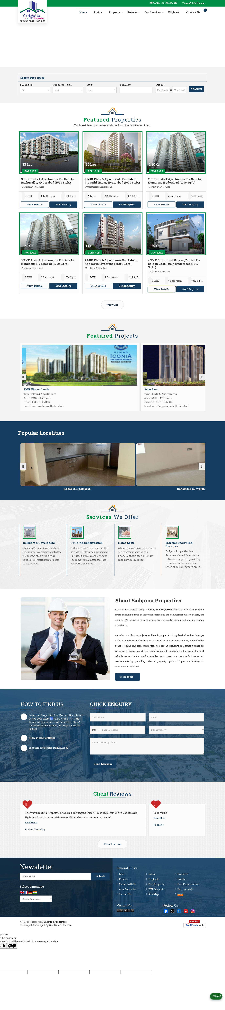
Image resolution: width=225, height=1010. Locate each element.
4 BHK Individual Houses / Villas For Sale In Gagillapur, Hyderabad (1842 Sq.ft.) (174, 263)
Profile (98, 12)
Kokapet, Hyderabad (75, 492)
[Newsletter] (55, 896)
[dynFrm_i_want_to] (176, 736)
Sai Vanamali (33, 389)
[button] (193, 3)
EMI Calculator (157, 909)
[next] (202, 379)
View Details (34, 204)
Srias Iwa (124, 389)
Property (116, 12)
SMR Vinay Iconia (83, 389)
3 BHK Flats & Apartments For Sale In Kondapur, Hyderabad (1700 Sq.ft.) (47, 262)
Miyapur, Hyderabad (37, 492)
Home (83, 12)
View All (112, 304)
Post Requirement (188, 904)
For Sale (30, 171)
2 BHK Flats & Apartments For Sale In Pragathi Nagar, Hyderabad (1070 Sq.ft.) (112, 180)
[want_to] (35, 90)
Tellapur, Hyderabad (150, 492)
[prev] (23, 379)
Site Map (153, 914)
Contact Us (193, 12)
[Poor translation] (12, 966)
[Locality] (136, 90)
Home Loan (126, 549)
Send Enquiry (63, 204)
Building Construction (87, 549)
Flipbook (173, 12)
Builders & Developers (39, 549)
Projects (133, 12)
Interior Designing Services (179, 551)
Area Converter (127, 909)
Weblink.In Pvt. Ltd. (60, 945)
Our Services (154, 12)
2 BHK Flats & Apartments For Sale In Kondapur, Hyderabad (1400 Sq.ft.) (174, 180)
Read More (31, 833)
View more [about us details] (126, 683)
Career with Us (127, 904)
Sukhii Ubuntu (174, 389)
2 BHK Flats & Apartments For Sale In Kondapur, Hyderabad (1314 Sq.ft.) (111, 262)
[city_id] (102, 90)
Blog (121, 894)
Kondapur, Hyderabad (187, 492)
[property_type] (68, 90)
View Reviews (112, 864)
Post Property (156, 904)
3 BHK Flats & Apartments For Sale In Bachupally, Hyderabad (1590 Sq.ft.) (47, 180)
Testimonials (185, 909)
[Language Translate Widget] (36, 919)
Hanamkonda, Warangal (113, 492)
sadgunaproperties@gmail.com (48, 754)
